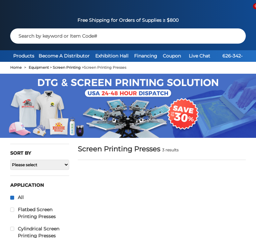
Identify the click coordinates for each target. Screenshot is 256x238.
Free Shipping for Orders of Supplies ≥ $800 (128, 20)
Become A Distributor (64, 56)
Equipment (39, 67)
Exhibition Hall (111, 56)
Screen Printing (67, 67)
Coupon (172, 56)
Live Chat (199, 56)
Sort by (20, 153)
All (21, 197)
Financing (145, 56)
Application (27, 185)
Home (16, 67)
